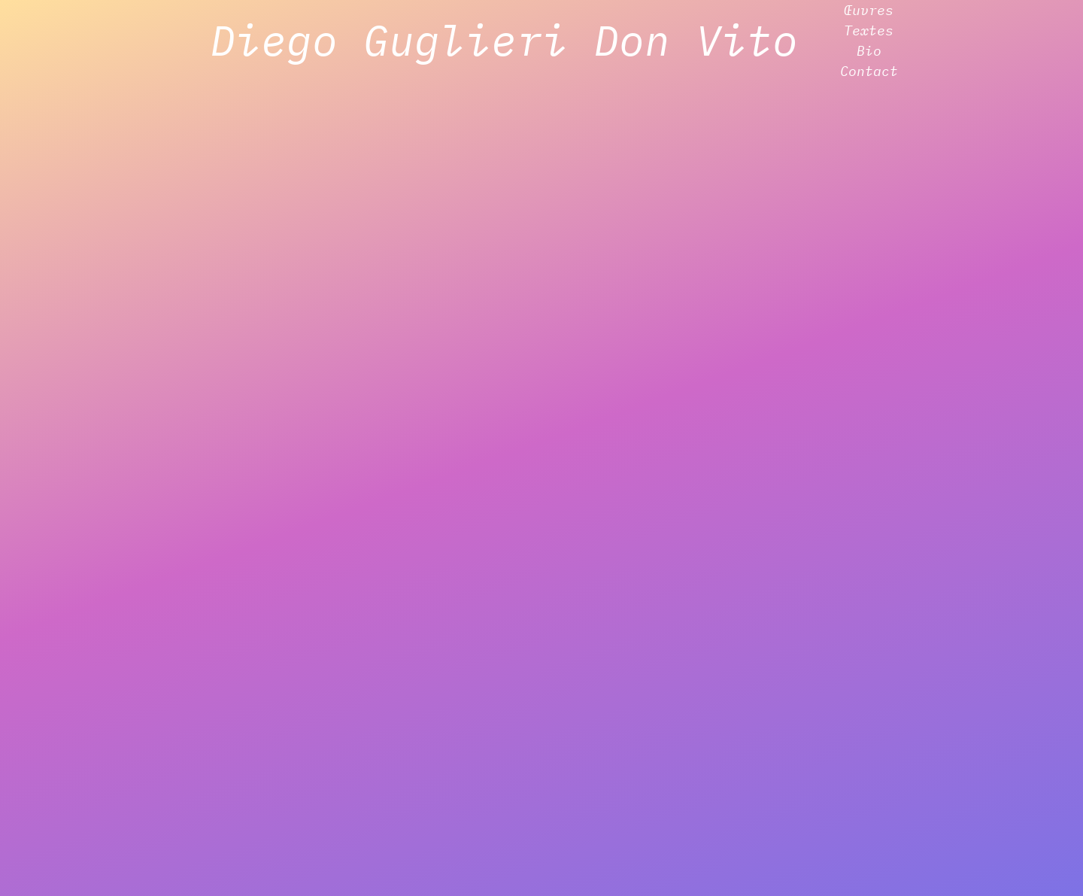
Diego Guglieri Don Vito (504, 40)
